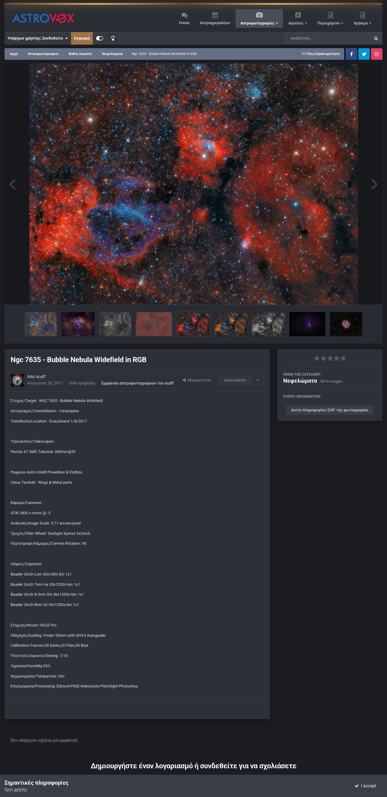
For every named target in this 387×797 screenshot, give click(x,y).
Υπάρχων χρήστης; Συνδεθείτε (38, 38)
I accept (365, 785)
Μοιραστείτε (197, 380)
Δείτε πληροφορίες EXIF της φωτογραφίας (330, 410)
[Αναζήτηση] (316, 38)
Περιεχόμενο (329, 23)
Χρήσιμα (361, 23)
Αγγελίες (296, 23)
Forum (184, 23)
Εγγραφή (82, 38)
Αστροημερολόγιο (215, 23)
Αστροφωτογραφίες (258, 23)
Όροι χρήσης (16, 789)
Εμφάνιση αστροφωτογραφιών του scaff (138, 383)
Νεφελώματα (300, 381)
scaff (41, 376)
